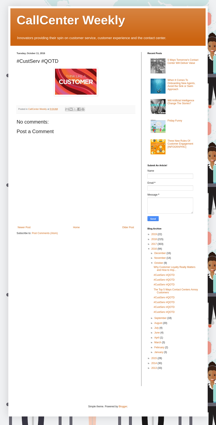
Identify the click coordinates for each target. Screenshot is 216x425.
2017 (154, 244)
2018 (154, 239)
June (157, 332)
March (158, 342)
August (158, 323)
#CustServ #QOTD (164, 275)
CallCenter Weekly (71, 20)
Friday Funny (175, 120)
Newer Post (24, 227)
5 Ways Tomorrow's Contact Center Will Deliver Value (183, 61)
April (157, 337)
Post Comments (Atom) (45, 233)
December (160, 253)
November (160, 257)
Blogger (123, 406)
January (159, 352)
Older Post (128, 227)
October (159, 262)
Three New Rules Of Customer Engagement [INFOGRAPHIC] (180, 143)
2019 (154, 234)
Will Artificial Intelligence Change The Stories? (181, 102)
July (157, 327)
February (159, 347)
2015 (154, 358)
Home (76, 227)
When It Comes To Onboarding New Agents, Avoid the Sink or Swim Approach (181, 84)
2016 (154, 248)
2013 (154, 368)
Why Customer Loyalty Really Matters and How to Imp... (174, 268)
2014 (154, 363)
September (160, 318)
